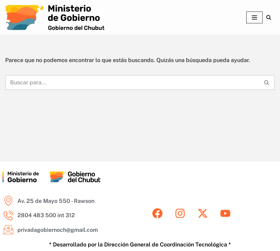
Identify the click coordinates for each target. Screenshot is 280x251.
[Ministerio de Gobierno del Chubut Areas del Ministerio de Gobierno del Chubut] (54, 17)
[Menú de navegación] (254, 17)
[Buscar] (268, 17)
